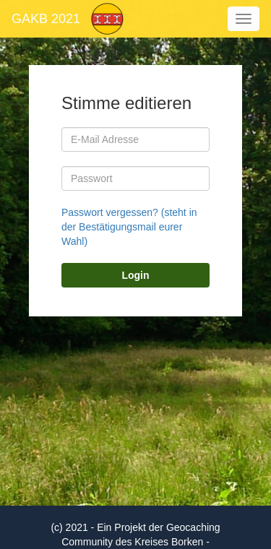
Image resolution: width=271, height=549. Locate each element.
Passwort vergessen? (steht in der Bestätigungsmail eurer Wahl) (129, 227)
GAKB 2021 (46, 19)
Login (135, 275)
